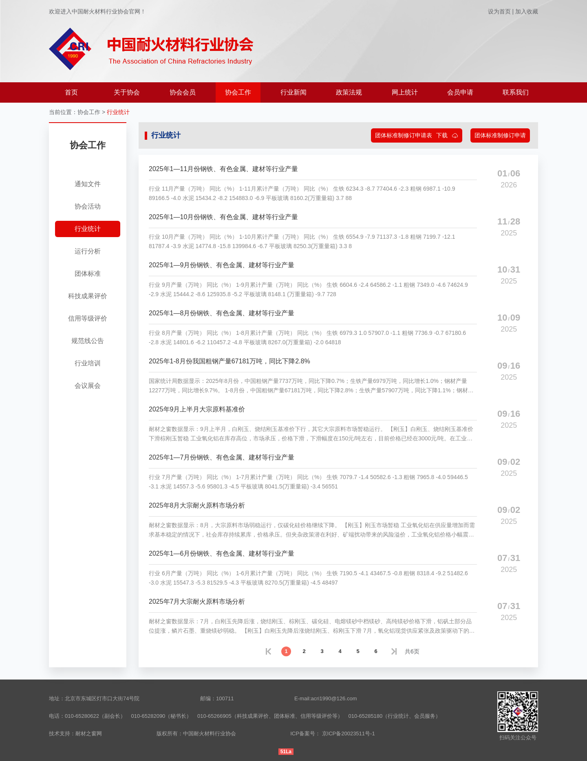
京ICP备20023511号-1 (348, 733)
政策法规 (349, 92)
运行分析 (88, 251)
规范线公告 (87, 340)
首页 (71, 92)
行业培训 (88, 363)
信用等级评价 (87, 318)
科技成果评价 (87, 296)
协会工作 (238, 92)
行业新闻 (293, 92)
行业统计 (118, 112)
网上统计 (405, 92)
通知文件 (88, 183)
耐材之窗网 (88, 733)
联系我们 (516, 92)
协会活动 (88, 206)
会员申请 (460, 92)
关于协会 (127, 92)
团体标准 (88, 273)
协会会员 (183, 92)
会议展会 (88, 385)
